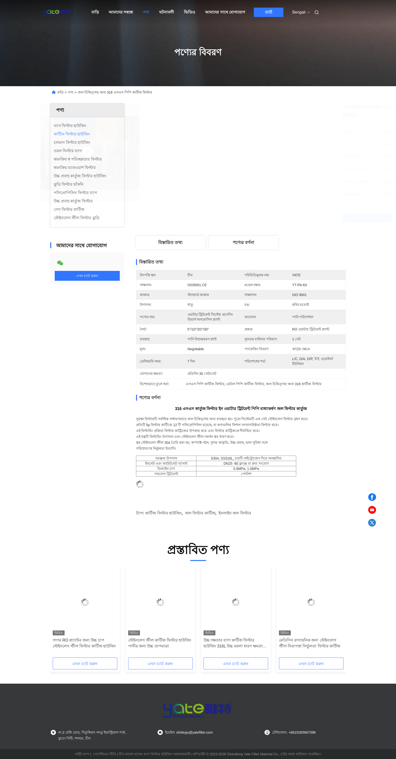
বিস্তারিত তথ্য (170, 242)
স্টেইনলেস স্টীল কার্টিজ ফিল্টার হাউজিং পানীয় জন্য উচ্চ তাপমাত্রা (159, 643)
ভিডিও (189, 12)
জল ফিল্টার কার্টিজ (200, 513)
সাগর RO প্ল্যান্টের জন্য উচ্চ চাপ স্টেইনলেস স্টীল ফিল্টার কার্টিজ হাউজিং (84, 643)
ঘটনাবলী (166, 12)
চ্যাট (268, 12)
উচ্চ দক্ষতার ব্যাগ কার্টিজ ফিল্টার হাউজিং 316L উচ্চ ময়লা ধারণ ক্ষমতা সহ (233, 643)
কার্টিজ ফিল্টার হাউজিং (163, 513)
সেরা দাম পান (274, 218)
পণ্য (146, 12)
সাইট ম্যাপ (82, 754)
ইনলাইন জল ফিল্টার (235, 513)
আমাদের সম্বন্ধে (121, 12)
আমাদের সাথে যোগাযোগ (225, 12)
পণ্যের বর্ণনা (243, 242)
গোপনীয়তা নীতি (104, 754)
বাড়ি (95, 12)
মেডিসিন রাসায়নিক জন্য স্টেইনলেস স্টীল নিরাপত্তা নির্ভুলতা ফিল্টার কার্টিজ (310, 643)
